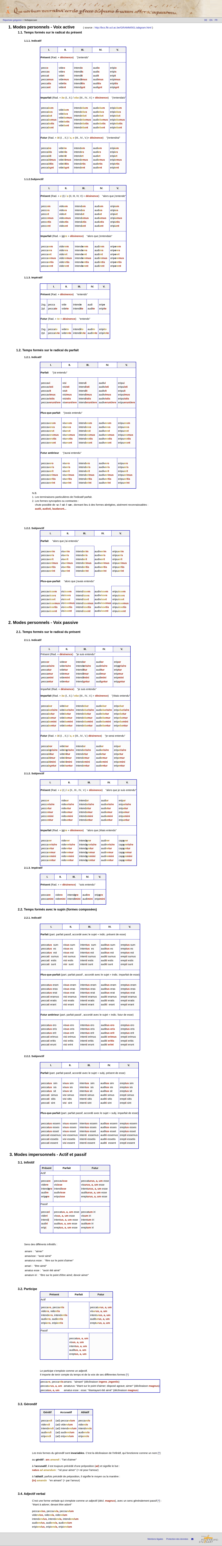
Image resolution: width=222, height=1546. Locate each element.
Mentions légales (155, 1539)
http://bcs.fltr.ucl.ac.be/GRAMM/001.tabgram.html (123, 27)
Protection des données (177, 1539)
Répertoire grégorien (12, 20)
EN (211, 20)
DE (205, 20)
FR (216, 20)
